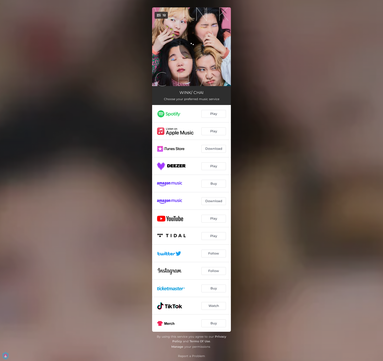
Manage (177, 346)
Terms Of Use (200, 341)
